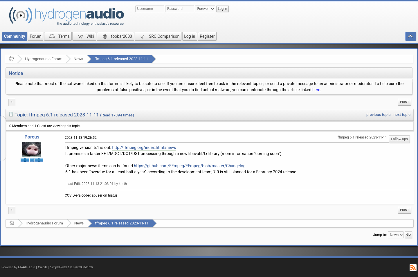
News (78, 59)
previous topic (378, 114)
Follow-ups (399, 139)
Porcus (31, 137)
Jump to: (380, 235)
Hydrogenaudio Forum (43, 59)
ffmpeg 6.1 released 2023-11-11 (121, 59)
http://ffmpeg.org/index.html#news (144, 147)
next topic (402, 114)
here (316, 89)
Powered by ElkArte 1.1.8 (18, 267)
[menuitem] (404, 102)
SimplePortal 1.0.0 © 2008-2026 (71, 267)
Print (404, 102)
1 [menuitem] (12, 102)
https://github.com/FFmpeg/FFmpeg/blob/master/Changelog (189, 165)
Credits (43, 267)
